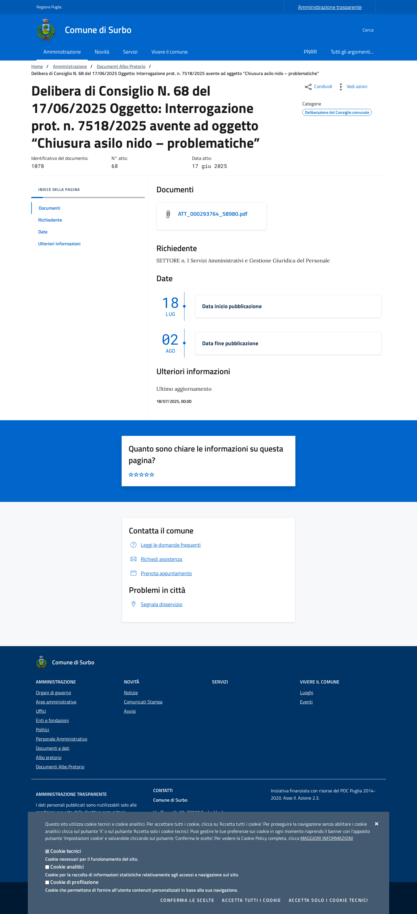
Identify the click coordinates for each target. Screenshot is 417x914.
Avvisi (130, 711)
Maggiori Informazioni (326, 838)
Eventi (306, 701)
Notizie (131, 692)
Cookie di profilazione (74, 882)
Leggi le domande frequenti (165, 545)
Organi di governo (53, 692)
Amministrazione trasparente (330, 7)
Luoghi (306, 692)
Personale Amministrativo (61, 738)
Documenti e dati (53, 748)
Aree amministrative (56, 701)
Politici (42, 729)
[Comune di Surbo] (87, 30)
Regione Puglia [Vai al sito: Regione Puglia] (48, 7)
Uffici (41, 711)
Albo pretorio (48, 757)
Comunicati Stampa (143, 701)
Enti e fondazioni (52, 720)
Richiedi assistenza (155, 559)
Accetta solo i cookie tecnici (328, 900)
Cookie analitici (67, 867)
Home (37, 66)
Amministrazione (70, 66)
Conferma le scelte (187, 900)
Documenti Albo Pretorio (121, 66)
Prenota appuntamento (160, 573)
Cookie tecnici (65, 851)
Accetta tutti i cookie (251, 900)
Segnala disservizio (155, 604)
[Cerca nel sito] (374, 30)
